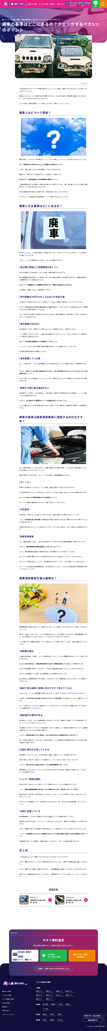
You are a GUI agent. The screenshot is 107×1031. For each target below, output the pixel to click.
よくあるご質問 (43, 4)
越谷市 (45, 1014)
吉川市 (52, 1014)
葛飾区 (52, 1020)
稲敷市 (53, 1004)
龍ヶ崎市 (45, 1004)
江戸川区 (59, 1020)
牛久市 (60, 1004)
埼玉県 (38, 1014)
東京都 (38, 1020)
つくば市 (45, 1009)
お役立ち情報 (6, 1003)
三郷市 (59, 1014)
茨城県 (38, 1004)
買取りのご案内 (32, 4)
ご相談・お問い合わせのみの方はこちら (53, 968)
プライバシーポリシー (8, 1014)
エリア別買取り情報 (8, 999)
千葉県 (38, 988)
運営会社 (52, 4)
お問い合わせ (61, 4)
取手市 (68, 1004)
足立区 (45, 1020)
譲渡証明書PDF (93, 1020)
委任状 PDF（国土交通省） (93, 1016)
